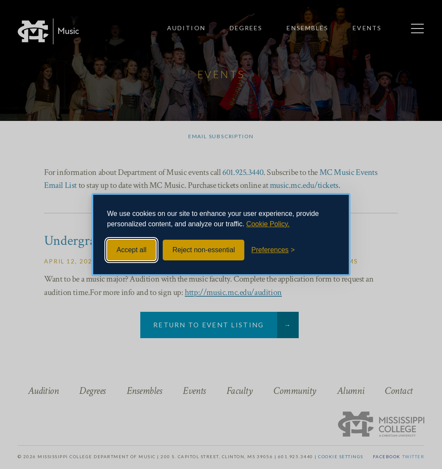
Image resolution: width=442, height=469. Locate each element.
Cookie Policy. (268, 224)
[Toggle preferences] (273, 250)
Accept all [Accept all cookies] (131, 250)
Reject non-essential (203, 250)
